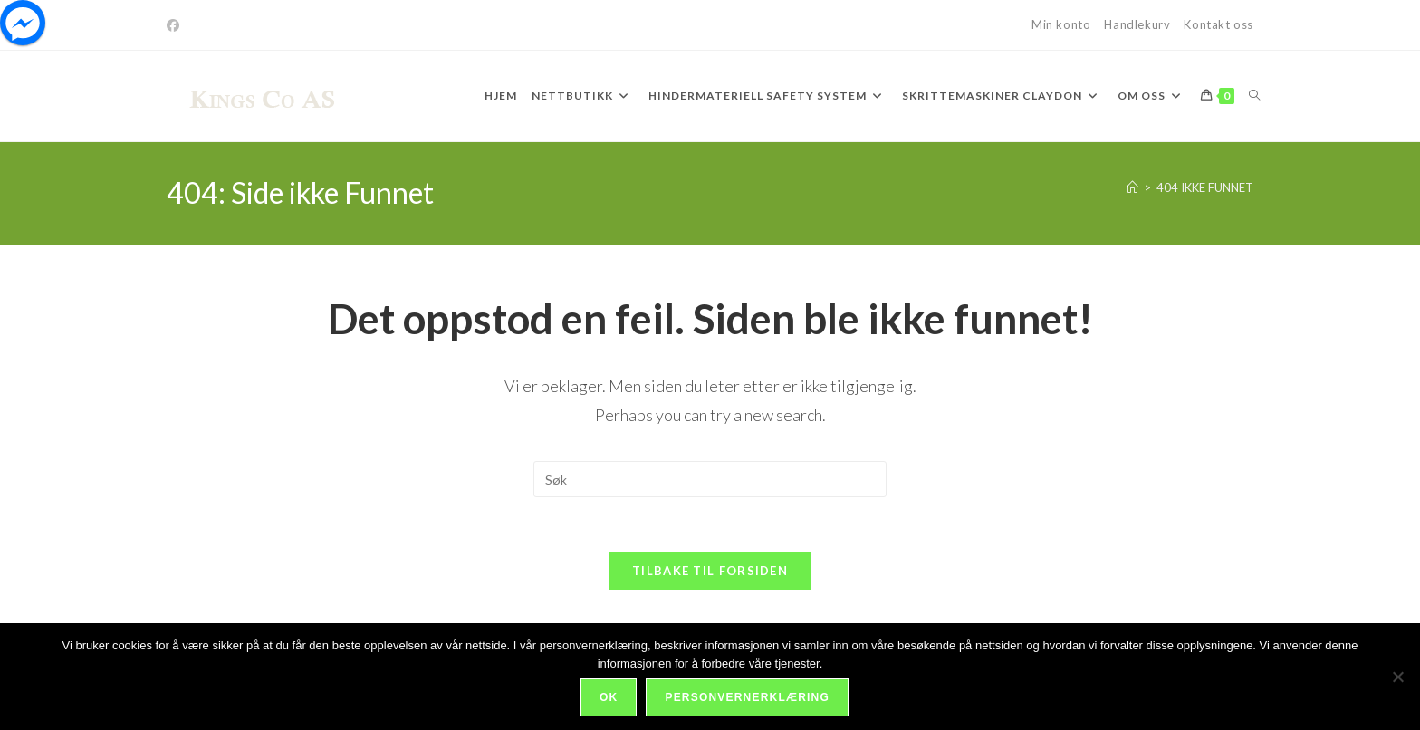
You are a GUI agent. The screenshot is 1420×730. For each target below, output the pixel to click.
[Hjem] (1132, 187)
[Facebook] (176, 25)
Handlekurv (1137, 24)
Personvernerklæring (747, 697)
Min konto (1060, 24)
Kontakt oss (1218, 24)
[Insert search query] (710, 479)
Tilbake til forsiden (710, 570)
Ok (609, 697)
